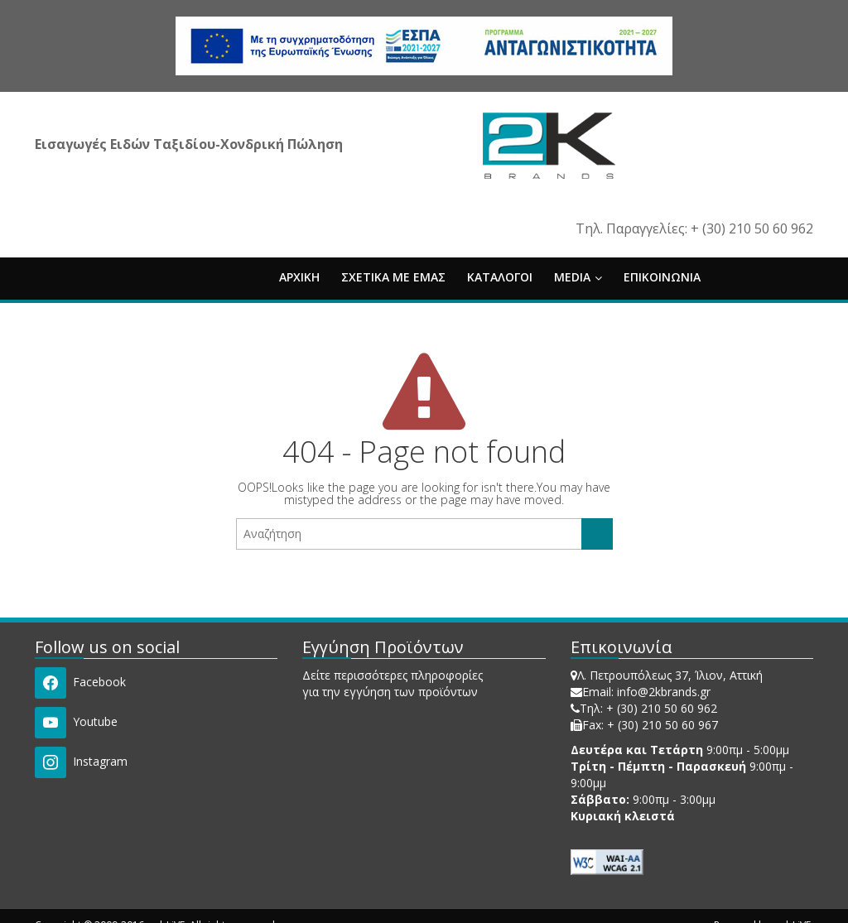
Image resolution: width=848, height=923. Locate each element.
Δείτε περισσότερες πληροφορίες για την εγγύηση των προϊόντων (392, 683)
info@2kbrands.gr (664, 691)
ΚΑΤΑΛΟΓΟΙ (499, 277)
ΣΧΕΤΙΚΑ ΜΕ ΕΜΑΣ (393, 277)
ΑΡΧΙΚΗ (299, 277)
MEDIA (578, 277)
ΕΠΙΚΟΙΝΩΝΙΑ (662, 277)
